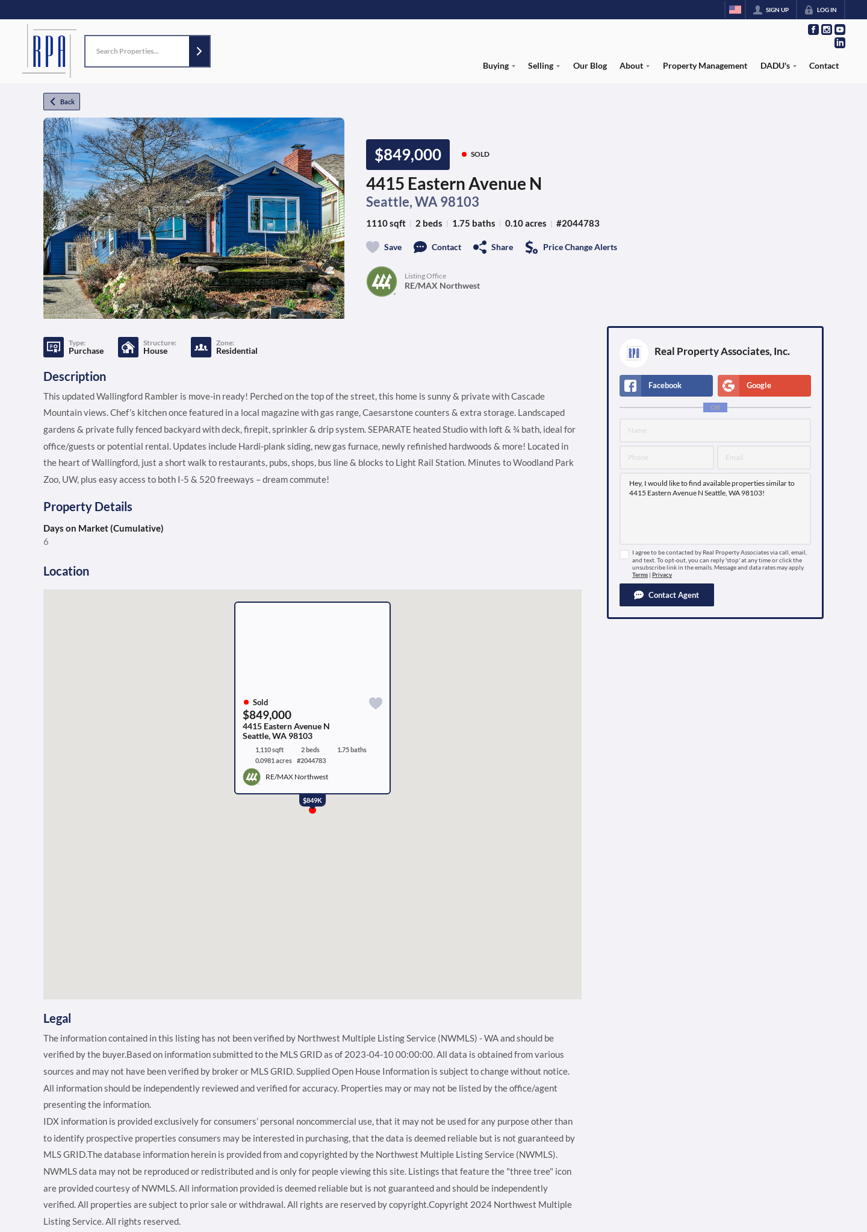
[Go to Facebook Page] (813, 29)
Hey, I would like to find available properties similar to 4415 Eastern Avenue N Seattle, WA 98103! (715, 509)
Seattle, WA (402, 202)
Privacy (662, 574)
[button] (199, 51)
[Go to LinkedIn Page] (839, 42)
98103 (459, 202)
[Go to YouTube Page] (839, 29)
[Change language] (735, 9)
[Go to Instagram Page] (826, 29)
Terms (640, 574)
